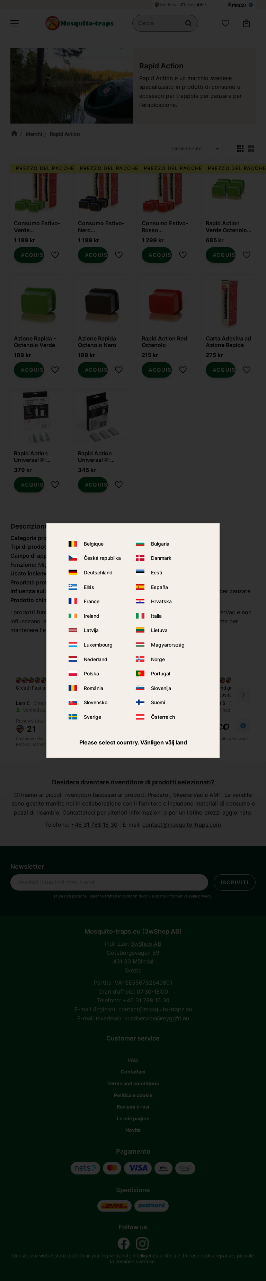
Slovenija (161, 688)
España (159, 587)
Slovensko (95, 702)
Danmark (161, 558)
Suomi (158, 702)
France (91, 601)
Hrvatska (161, 601)
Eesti (156, 572)
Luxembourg (98, 645)
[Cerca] (188, 23)
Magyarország (168, 645)
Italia (156, 616)
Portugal (160, 673)
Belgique (94, 544)
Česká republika (102, 558)
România (93, 688)
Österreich (163, 717)
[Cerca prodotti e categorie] (165, 23)
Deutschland (98, 572)
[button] (14, 23)
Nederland (95, 659)
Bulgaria (160, 544)
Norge (158, 659)
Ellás (89, 587)
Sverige (92, 717)
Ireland (91, 616)
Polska (91, 673)
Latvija (91, 630)
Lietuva (159, 630)
